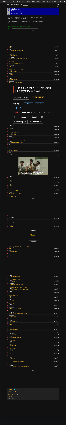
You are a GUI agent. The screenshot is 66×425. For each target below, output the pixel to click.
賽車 (14, 389)
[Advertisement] (33, 38)
